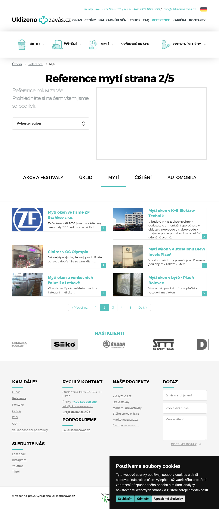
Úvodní (17, 64)
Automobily (182, 177)
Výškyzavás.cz (122, 395)
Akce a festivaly (43, 177)
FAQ (146, 20)
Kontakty (197, 20)
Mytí (105, 44)
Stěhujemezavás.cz (126, 413)
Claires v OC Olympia (68, 252)
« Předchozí (79, 307)
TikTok (16, 471)
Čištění (70, 44)
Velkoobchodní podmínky (30, 430)
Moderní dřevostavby (127, 407)
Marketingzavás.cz (125, 419)
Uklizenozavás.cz (63, 495)
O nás (77, 20)
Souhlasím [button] (125, 498)
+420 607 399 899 (108, 9)
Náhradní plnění (112, 20)
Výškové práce (135, 44)
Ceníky (90, 20)
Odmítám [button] (143, 498)
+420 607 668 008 (146, 9)
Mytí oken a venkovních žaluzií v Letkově (70, 280)
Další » (143, 307)
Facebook (18, 453)
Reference (161, 20)
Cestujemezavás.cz (126, 425)
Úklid (35, 44)
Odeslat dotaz (184, 444)
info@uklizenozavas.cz (179, 9)
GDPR (16, 423)
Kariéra (179, 20)
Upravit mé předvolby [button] (168, 498)
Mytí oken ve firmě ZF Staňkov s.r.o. (69, 215)
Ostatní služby (187, 44)
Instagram (19, 459)
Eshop (135, 20)
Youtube (18, 465)
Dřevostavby (121, 401)
